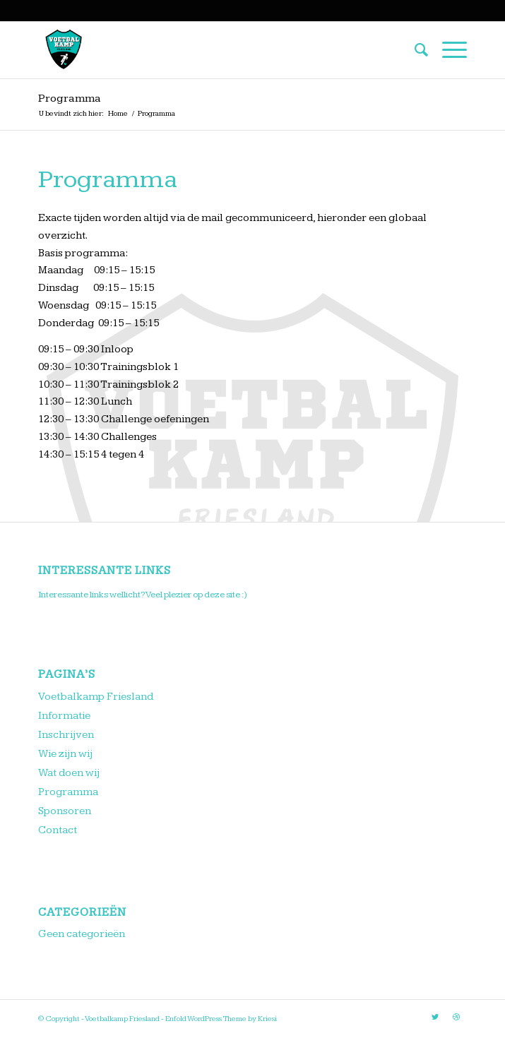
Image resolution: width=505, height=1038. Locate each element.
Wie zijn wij (65, 754)
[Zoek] (414, 50)
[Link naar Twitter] (435, 1017)
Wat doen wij (69, 773)
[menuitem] (414, 50)
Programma (69, 98)
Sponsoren (64, 811)
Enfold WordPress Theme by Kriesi (221, 1018)
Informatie (64, 716)
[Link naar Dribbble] (456, 1017)
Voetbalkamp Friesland (95, 697)
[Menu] (447, 50)
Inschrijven (66, 735)
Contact (57, 830)
